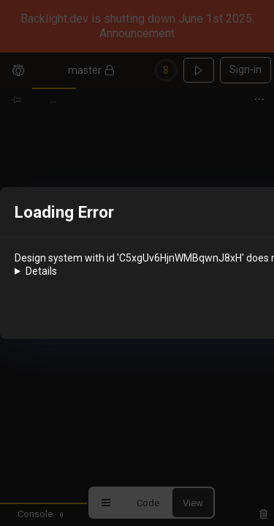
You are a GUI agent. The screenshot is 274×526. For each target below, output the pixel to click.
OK (222, 313)
